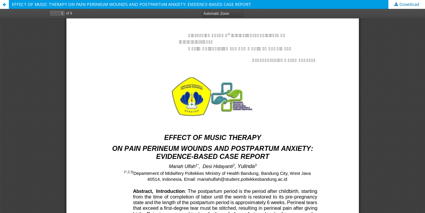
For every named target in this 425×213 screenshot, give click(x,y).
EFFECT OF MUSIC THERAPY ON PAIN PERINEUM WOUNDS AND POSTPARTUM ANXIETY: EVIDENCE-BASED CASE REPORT (131, 4)
